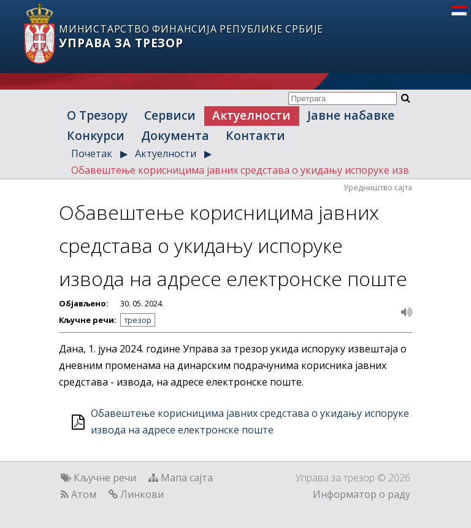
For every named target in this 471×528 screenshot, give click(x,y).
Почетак (91, 153)
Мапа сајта (187, 477)
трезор (137, 319)
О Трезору (97, 115)
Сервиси (170, 115)
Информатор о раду (361, 494)
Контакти (255, 135)
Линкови (142, 494)
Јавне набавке (350, 115)
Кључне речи (105, 477)
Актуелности (251, 115)
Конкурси (95, 135)
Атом (83, 494)
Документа (175, 135)
